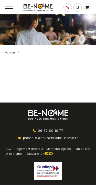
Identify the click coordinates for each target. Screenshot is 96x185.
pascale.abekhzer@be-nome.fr (48, 137)
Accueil (10, 52)
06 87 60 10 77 (48, 130)
